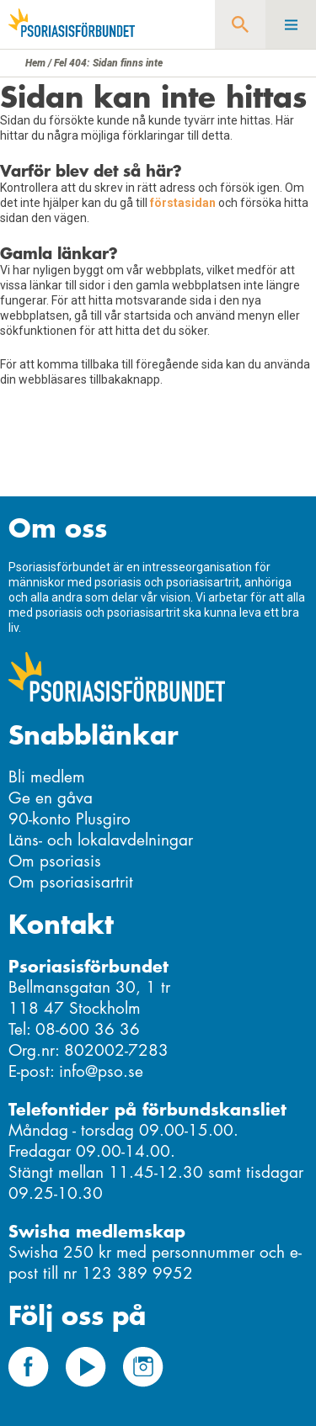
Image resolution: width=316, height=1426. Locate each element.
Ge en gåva (50, 797)
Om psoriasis (54, 861)
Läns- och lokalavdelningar (100, 840)
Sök (240, 24)
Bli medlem (46, 776)
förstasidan (183, 202)
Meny (290, 24)
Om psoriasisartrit (70, 882)
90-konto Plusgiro (69, 819)
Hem (35, 63)
